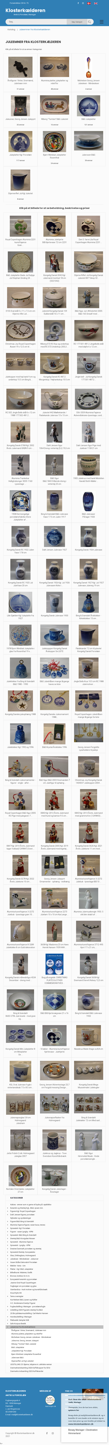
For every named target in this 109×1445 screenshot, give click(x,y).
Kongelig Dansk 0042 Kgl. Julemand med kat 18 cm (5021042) (54, 278)
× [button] (104, 1397)
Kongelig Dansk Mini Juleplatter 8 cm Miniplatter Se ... (20, 1052)
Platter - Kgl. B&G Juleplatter (21, 1269)
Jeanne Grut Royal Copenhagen (23, 1283)
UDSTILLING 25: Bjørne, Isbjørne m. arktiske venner (31, 1364)
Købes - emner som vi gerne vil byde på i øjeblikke (30, 1205)
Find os (69, 1391)
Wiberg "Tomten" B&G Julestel (54, 119)
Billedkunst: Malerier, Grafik (21, 1272)
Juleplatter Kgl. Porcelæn (20, 155)
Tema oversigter (16, 1296)
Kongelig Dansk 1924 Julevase (88, 550)
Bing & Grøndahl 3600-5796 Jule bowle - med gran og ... (20, 1016)
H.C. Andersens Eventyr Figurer (22, 1303)
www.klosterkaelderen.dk (80, 1424)
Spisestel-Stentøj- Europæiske (22, 1252)
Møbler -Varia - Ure (17, 1266)
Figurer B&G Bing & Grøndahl (22, 1221)
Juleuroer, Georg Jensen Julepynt (20, 119)
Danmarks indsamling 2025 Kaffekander (26, 1371)
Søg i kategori (77, 22)
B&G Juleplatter (89, 119)
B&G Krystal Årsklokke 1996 (54, 747)
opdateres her (73, 1410)
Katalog (11, 29)
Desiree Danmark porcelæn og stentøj (25, 1249)
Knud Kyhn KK (16, 1293)
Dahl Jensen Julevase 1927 (54, 550)
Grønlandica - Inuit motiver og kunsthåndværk (28, 1289)
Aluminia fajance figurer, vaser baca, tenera (27, 1225)
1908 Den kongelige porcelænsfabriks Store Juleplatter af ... (20, 517)
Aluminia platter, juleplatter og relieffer (26, 1334)
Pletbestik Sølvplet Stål (19, 1320)
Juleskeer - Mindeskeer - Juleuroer (24, 1259)
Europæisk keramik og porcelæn (23, 1279)
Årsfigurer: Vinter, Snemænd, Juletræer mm (28, 1330)
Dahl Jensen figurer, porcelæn (22, 1215)
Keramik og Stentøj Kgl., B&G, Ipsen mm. (26, 1208)
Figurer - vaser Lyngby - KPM (21, 1232)
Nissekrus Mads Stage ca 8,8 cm (88, 1049)
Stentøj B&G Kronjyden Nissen (22, 1238)
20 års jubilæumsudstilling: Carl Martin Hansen (29, 1313)
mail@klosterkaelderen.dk (22, 1415)
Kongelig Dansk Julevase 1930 (54, 615)
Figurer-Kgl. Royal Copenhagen (22, 1211)
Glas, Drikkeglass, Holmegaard (23, 1255)
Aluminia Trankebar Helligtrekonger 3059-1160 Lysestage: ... (20, 481)
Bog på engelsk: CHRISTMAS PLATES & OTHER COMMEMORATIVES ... (54, 980)
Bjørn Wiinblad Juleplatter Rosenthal (26, 1354)
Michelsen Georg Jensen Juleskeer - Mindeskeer (31, 1337)
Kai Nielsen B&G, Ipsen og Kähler (23, 1300)
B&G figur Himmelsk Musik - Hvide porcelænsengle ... (88, 1156)
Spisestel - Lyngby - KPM (20, 1245)
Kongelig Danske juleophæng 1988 (20, 714)
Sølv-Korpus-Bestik (18, 1323)
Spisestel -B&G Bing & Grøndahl (23, 1235)
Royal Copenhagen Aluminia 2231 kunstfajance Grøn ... (20, 242)
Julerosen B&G (88, 155)
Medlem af (45, 1391)
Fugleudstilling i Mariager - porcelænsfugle (27, 1306)
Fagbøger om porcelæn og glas (23, 1286)
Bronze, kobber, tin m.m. (20, 1276)
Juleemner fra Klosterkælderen (22, 1327)
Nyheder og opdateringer (20, 1218)
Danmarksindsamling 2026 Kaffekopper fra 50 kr (30, 1368)
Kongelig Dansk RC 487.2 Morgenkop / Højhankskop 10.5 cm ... (54, 380)
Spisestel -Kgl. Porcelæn (20, 1228)
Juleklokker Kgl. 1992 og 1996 (20, 747)
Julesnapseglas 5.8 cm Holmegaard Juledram (20, 1120)
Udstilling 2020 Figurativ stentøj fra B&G (26, 1310)
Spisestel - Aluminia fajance (21, 1242)
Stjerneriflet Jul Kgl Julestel (20, 193)
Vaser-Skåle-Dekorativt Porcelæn (23, 1262)
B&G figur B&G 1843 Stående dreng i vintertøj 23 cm (54, 481)
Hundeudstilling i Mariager (21, 1317)
